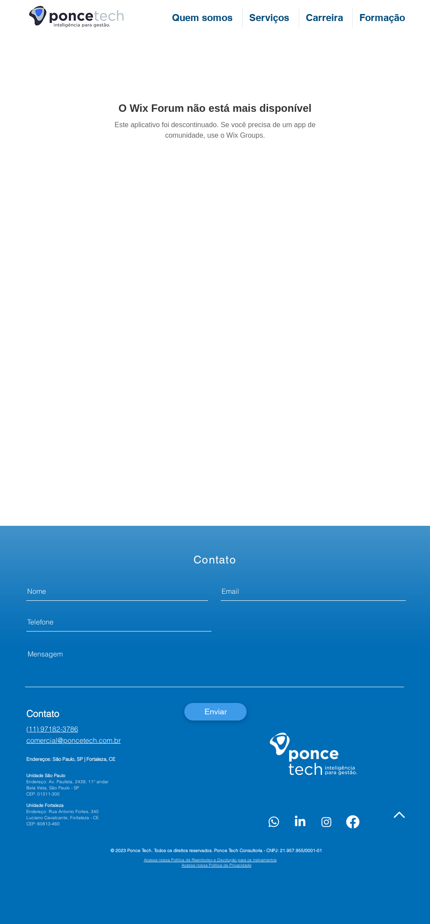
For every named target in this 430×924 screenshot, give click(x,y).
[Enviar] (215, 712)
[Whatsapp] (273, 821)
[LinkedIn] (300, 821)
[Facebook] (352, 821)
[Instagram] (326, 821)
